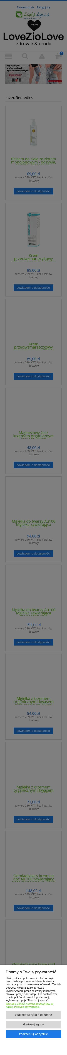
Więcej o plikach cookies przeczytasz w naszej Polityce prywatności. (29, 1005)
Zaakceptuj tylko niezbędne (33, 1015)
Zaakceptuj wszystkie (33, 1034)
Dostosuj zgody (33, 1024)
